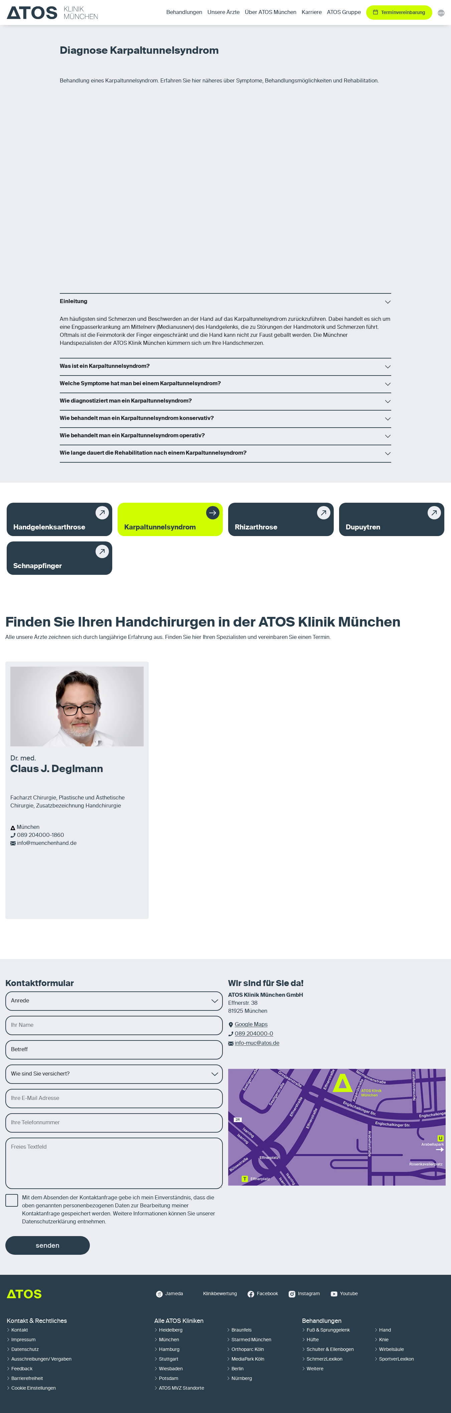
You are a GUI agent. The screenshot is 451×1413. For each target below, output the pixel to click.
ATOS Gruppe (344, 12)
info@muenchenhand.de (47, 843)
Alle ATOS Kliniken (178, 1321)
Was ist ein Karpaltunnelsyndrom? (105, 366)
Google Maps (251, 1024)
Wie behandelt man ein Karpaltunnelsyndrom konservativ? (137, 418)
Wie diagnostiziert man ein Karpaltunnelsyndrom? (126, 401)
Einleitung (73, 301)
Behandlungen (321, 1321)
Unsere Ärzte (223, 12)
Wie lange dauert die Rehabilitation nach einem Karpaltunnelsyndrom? (153, 453)
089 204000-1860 (40, 835)
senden (47, 1245)
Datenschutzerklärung (49, 1222)
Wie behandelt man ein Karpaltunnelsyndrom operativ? (132, 436)
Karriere (312, 12)
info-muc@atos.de (257, 1043)
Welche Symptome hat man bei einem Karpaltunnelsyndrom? (140, 384)
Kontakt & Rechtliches (37, 1321)
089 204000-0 (254, 1034)
